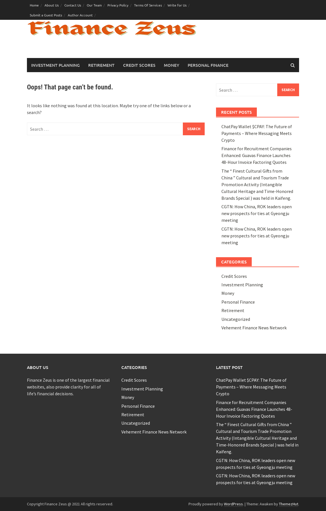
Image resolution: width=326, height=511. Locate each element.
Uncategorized (235, 319)
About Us (52, 5)
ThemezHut (288, 503)
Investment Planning (55, 65)
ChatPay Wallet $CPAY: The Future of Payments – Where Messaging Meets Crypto (256, 133)
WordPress (233, 503)
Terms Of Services (148, 5)
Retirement (101, 65)
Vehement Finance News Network (254, 327)
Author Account (80, 15)
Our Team (94, 5)
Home (34, 5)
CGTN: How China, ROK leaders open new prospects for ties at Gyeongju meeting (256, 213)
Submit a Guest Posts (46, 15)
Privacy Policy (117, 5)
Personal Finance (208, 65)
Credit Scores (139, 65)
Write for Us (177, 5)
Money (171, 65)
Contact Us (72, 5)
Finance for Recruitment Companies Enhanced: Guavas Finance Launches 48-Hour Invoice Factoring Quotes (256, 155)
